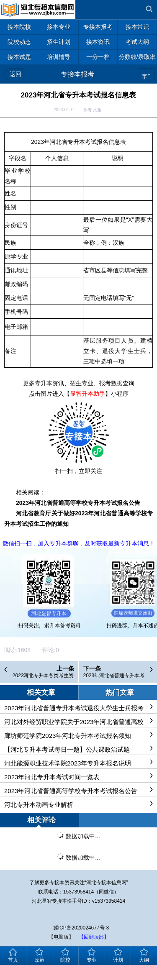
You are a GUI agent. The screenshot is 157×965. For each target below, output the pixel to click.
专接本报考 (77, 74)
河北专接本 (98, 883)
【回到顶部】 (94, 937)
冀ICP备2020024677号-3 (81, 928)
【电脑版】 (61, 937)
